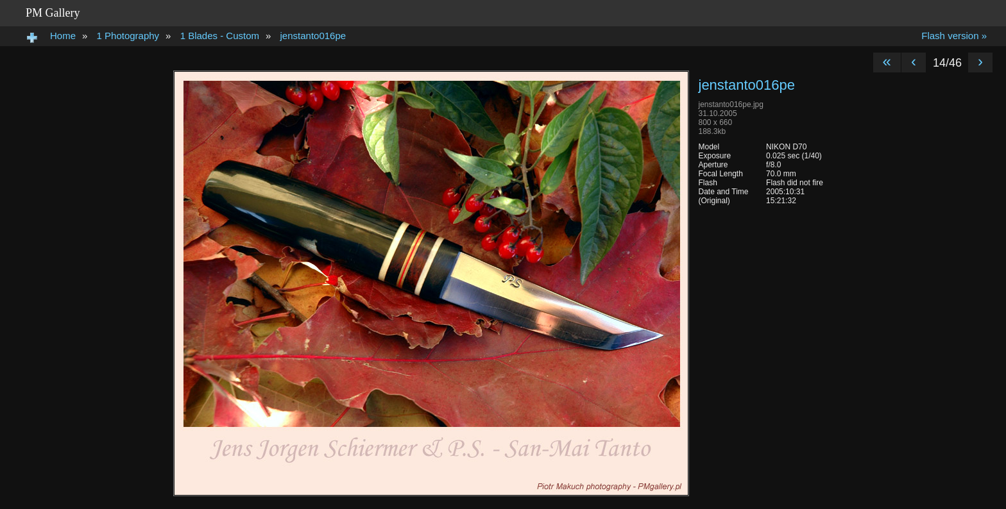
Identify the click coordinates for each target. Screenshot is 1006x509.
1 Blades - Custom (219, 35)
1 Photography (128, 35)
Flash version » (954, 35)
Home (63, 35)
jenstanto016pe (313, 35)
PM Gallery (53, 12)
